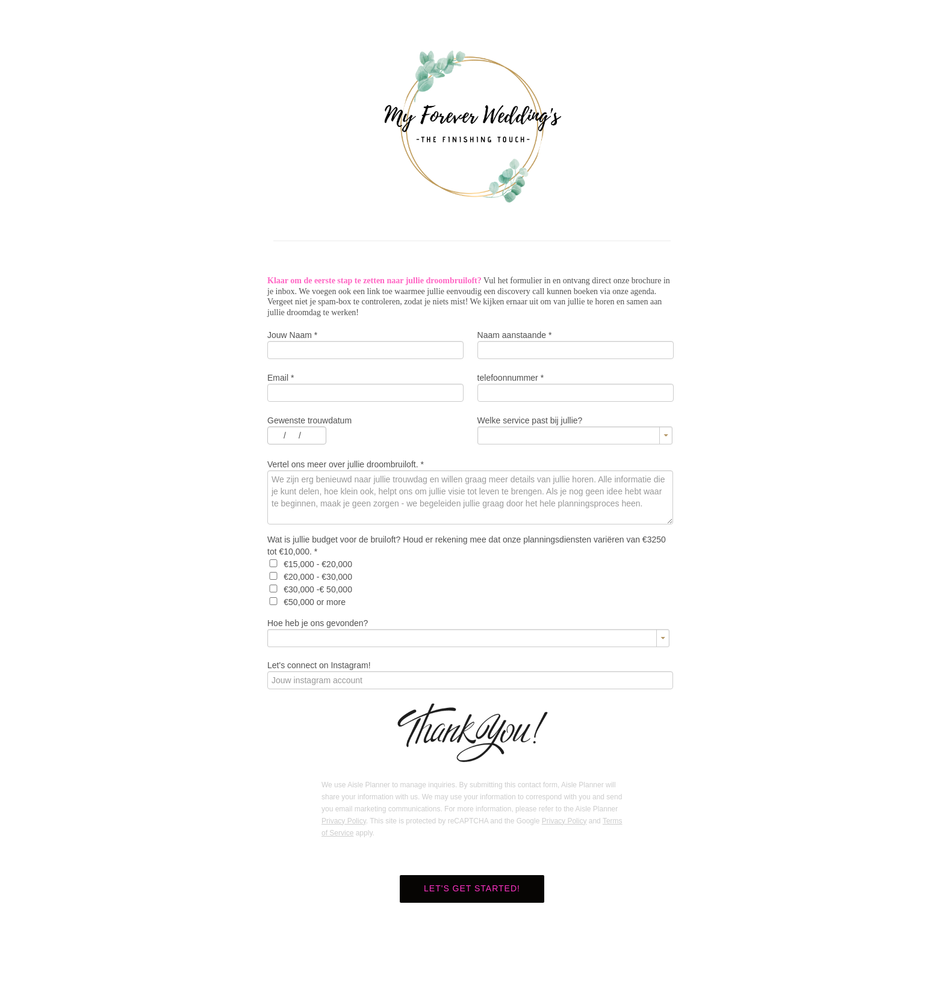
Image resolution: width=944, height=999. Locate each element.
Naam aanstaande (514, 335)
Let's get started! (472, 888)
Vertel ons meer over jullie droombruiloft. (345, 464)
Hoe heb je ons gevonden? (317, 623)
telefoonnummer (510, 378)
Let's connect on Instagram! (319, 665)
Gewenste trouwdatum (309, 420)
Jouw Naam (292, 335)
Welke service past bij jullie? (530, 420)
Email (280, 378)
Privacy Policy (343, 821)
